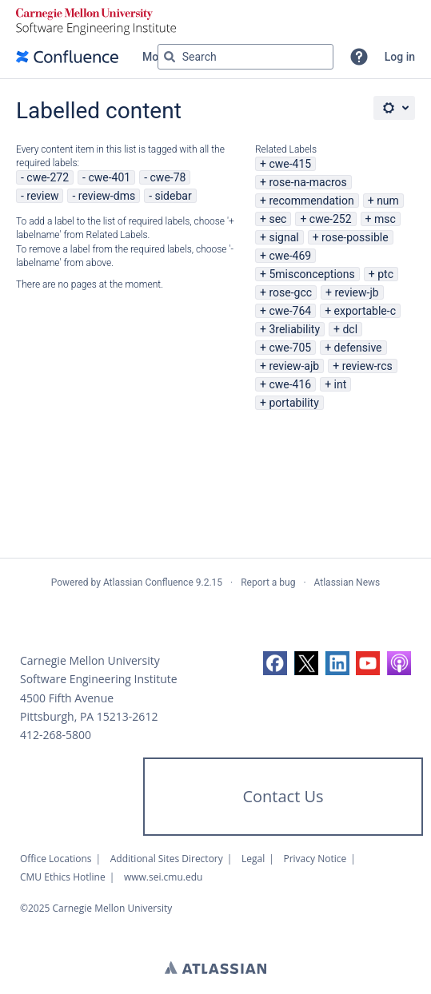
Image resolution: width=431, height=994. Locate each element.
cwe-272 (47, 177)
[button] (359, 57)
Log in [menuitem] (400, 56)
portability (293, 402)
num (388, 200)
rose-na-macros (307, 182)
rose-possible (355, 237)
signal (283, 237)
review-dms (106, 195)
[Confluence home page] (67, 57)
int (340, 384)
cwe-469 (290, 255)
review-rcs (367, 366)
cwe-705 (290, 347)
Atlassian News (347, 582)
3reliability (294, 329)
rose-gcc (290, 292)
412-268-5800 (55, 734)
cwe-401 (109, 177)
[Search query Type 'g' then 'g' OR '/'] (245, 57)
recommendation (311, 200)
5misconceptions (311, 274)
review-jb (356, 292)
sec (277, 219)
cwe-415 (290, 163)
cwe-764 (290, 310)
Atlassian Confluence (148, 582)
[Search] (169, 56)
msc (385, 219)
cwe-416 (290, 384)
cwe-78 (168, 177)
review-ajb (294, 366)
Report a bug (268, 582)
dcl (349, 329)
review (42, 195)
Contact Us (282, 796)
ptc (385, 274)
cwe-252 (330, 219)
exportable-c (365, 310)
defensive (358, 347)
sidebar (172, 195)
